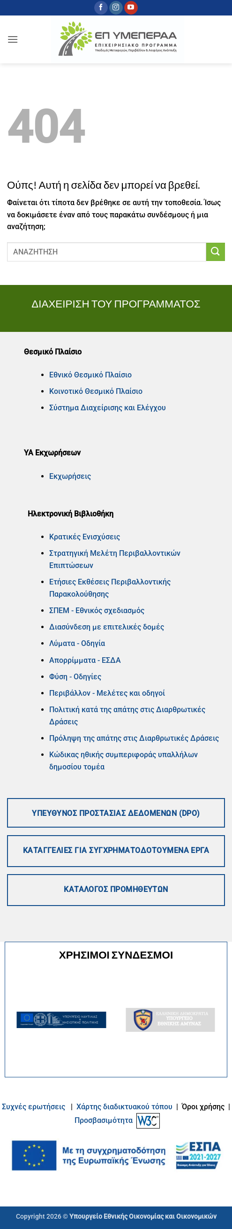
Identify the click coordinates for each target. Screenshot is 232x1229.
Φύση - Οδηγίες (75, 676)
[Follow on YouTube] (131, 8)
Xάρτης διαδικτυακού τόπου (125, 1106)
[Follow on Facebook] (101, 8)
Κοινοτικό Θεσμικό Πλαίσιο (95, 391)
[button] (12, 39)
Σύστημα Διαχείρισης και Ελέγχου (107, 407)
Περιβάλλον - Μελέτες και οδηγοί (107, 693)
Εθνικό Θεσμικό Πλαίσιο (90, 374)
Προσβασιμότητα (104, 1120)
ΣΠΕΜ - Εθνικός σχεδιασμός (96, 610)
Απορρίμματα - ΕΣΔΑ (85, 660)
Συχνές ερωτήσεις (33, 1106)
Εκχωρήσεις (70, 476)
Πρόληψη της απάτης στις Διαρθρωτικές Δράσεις (135, 738)
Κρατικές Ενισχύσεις (84, 536)
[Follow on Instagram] (116, 8)
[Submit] (215, 252)
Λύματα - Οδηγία (77, 643)
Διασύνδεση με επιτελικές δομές (106, 626)
